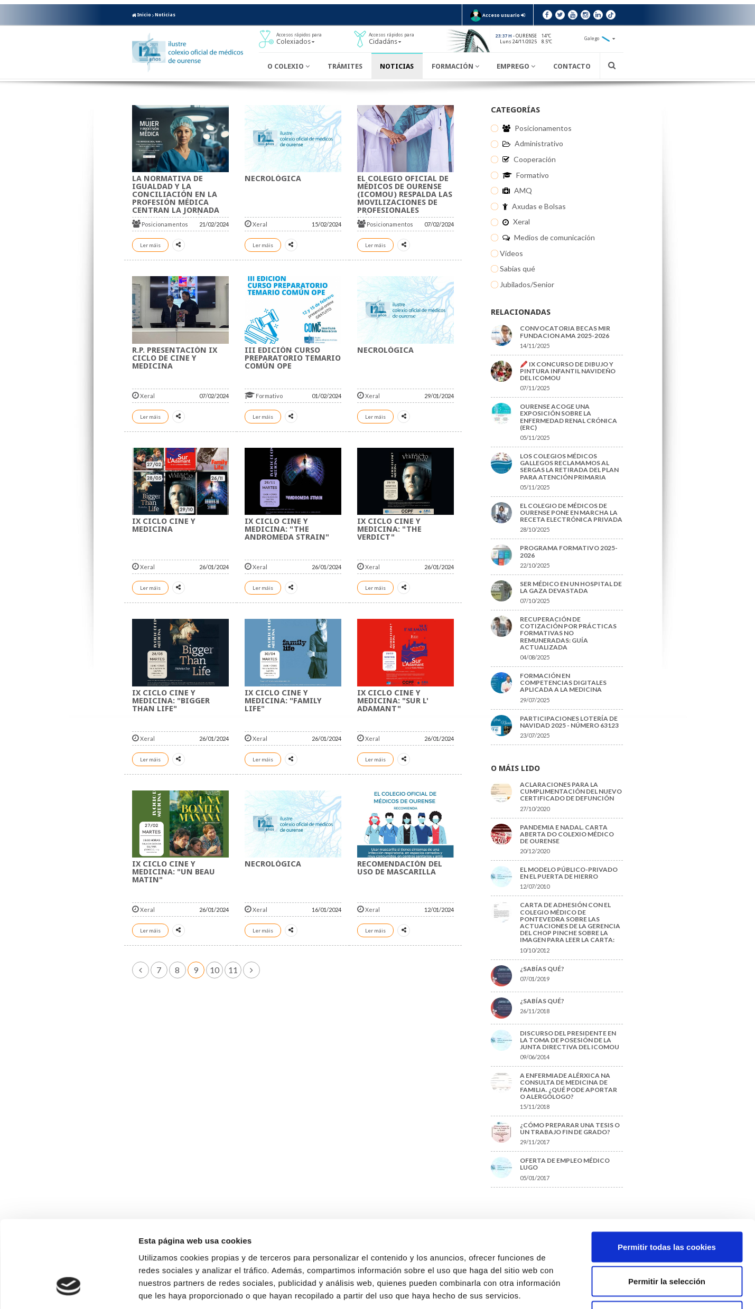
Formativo (264, 395)
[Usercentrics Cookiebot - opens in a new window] (68, 1288)
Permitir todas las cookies (667, 1170)
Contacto (572, 66)
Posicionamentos (160, 224)
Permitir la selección (666, 1205)
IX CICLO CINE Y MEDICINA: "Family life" (283, 700)
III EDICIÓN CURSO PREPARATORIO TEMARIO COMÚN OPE (293, 358)
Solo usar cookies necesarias (666, 1239)
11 (233, 970)
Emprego (516, 66)
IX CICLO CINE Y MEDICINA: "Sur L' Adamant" (392, 700)
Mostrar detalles (568, 1288)
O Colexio (288, 66)
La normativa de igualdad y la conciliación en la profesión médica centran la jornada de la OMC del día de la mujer (180, 202)
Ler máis (150, 245)
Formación (455, 66)
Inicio (141, 14)
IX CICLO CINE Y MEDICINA (163, 525)
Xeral (256, 224)
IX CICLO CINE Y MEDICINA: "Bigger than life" (171, 700)
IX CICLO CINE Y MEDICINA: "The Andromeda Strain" (287, 529)
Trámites (345, 66)
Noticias (165, 14)
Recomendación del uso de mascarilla (399, 868)
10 (214, 970)
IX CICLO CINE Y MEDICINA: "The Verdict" (389, 529)
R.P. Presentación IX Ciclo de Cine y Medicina (174, 358)
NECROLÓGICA (273, 178)
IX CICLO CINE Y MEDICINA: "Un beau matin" (173, 871)
